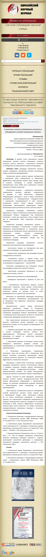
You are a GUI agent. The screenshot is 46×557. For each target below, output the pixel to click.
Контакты (23, 87)
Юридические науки (13, 120)
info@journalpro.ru (23, 50)
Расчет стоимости (23, 35)
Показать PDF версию (11, 126)
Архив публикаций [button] (23, 75)
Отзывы (23, 79)
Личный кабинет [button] (23, 40)
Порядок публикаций (23, 71)
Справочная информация (23, 83)
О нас (23, 67)
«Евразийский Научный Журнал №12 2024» (23, 121)
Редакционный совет (23, 91)
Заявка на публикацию (23, 21)
